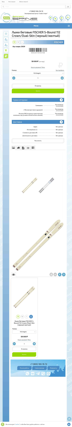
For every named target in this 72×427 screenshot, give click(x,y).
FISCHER (58, 42)
